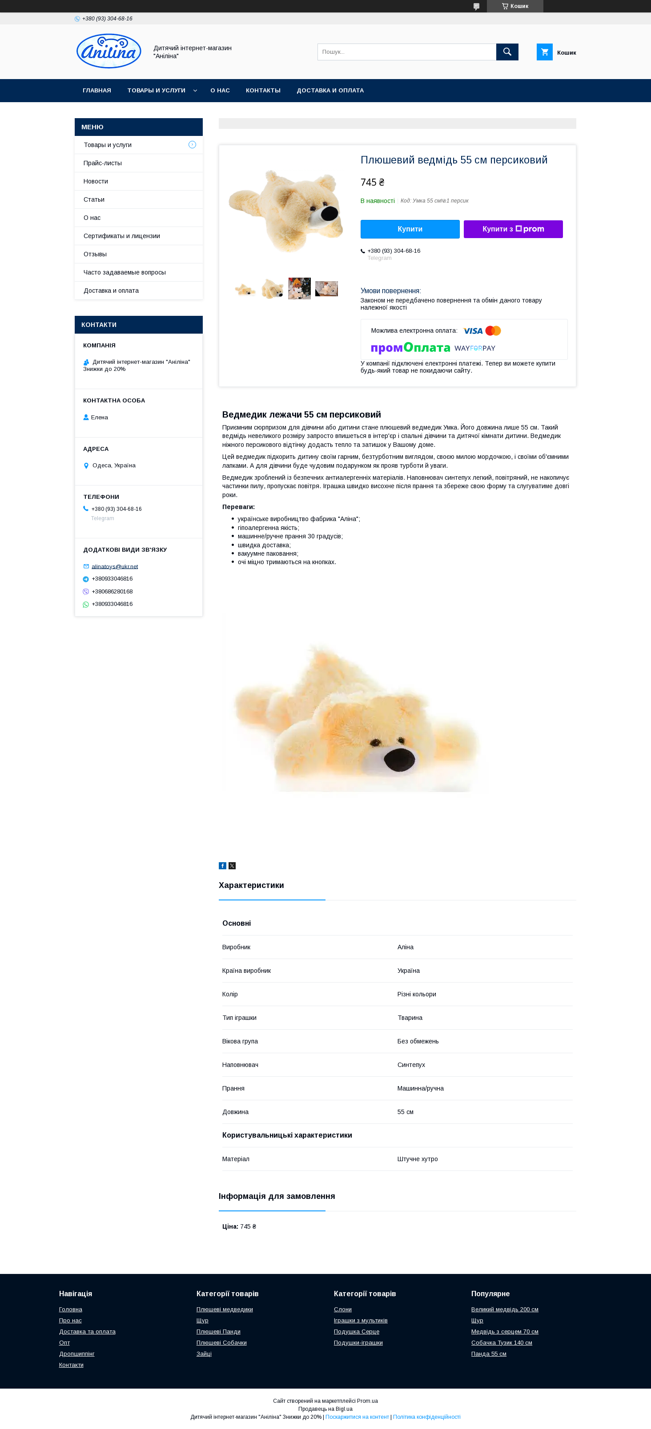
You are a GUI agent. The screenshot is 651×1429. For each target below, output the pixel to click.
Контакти (71, 1364)
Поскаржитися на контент (357, 1417)
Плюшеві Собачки (222, 1342)
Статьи (94, 199)
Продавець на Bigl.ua (325, 1409)
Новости (96, 181)
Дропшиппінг (77, 1353)
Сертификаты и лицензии (122, 235)
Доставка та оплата (87, 1331)
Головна (70, 1309)
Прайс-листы (103, 163)
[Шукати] (507, 52)
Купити (410, 229)
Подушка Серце (356, 1331)
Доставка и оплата (330, 90)
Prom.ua (367, 1401)
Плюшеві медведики (225, 1309)
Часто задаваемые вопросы (125, 272)
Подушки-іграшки (358, 1342)
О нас (220, 90)
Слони (343, 1309)
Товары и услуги (156, 90)
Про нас (70, 1320)
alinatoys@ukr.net (115, 566)
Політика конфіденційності (427, 1417)
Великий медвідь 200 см (504, 1309)
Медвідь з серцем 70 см (504, 1331)
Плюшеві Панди (219, 1331)
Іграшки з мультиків (361, 1320)
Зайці (204, 1353)
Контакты (263, 90)
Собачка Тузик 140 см (501, 1342)
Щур (203, 1320)
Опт (64, 1342)
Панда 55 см (488, 1353)
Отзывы (95, 254)
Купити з (513, 229)
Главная (97, 90)
